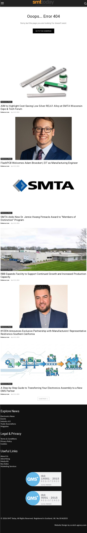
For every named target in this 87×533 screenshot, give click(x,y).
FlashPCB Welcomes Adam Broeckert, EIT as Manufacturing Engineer (39, 162)
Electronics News (6, 102)
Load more (43, 399)
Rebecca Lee (5, 112)
